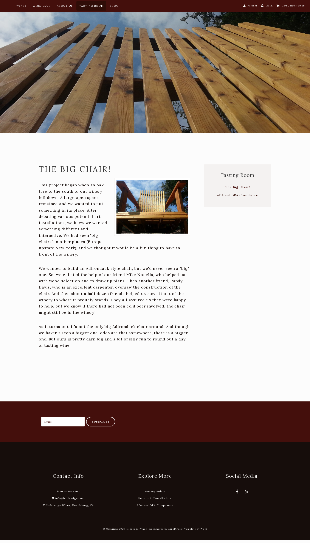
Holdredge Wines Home (155, 68)
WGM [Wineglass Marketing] (203, 532)
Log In (269, 5)
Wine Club (42, 5)
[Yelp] (246, 495)
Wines (21, 5)
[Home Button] (8, 6)
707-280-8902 (68, 494)
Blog (114, 5)
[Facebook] (237, 495)
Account (252, 5)
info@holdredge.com (68, 501)
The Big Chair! (237, 190)
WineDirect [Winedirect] (175, 532)
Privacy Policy (155, 494)
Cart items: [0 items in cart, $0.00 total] (293, 5)
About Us (65, 5)
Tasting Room (91, 5)
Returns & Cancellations (155, 501)
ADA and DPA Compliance (237, 198)
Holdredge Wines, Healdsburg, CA (68, 508)
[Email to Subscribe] (63, 424)
